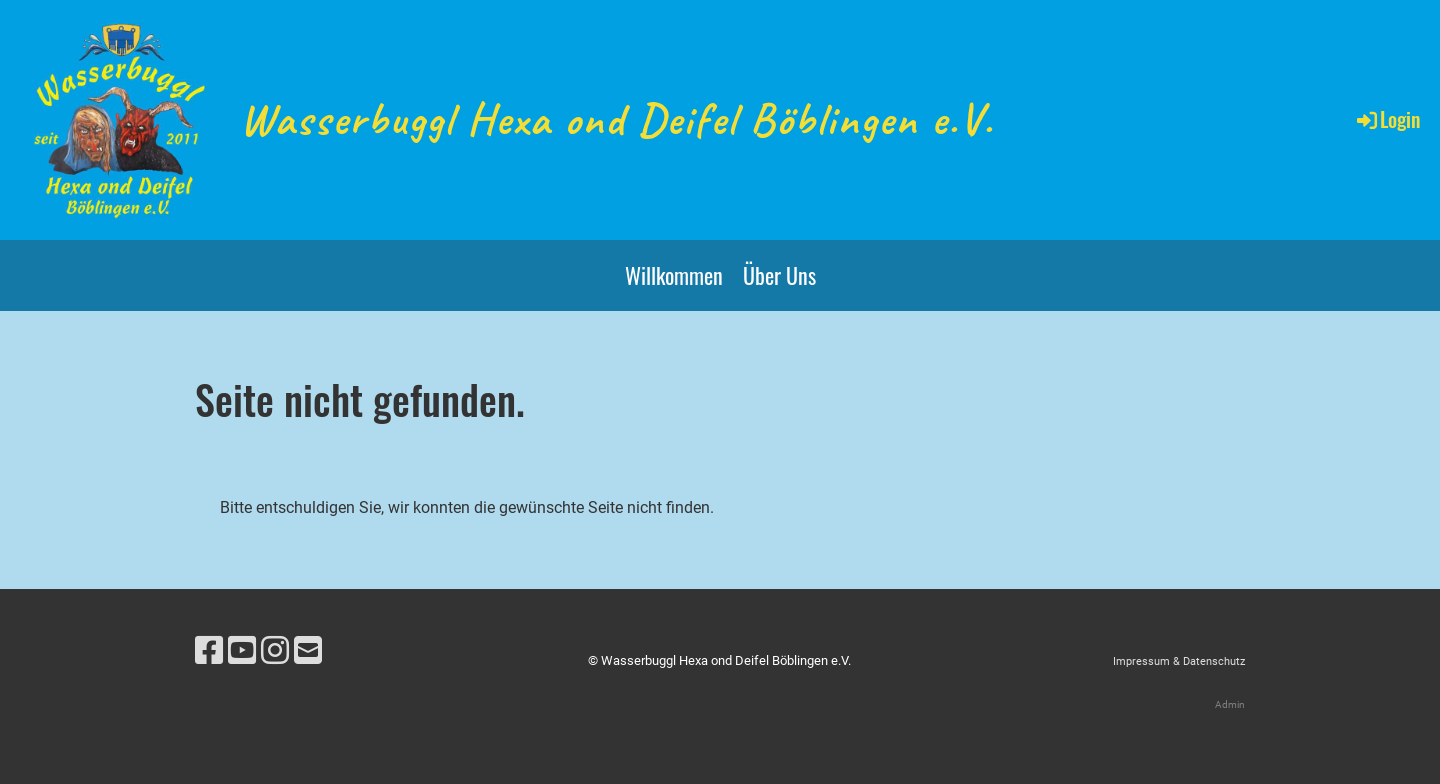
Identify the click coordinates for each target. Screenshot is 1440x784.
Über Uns (779, 275)
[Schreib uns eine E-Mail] (308, 651)
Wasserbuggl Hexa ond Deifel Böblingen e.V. (617, 119)
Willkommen (674, 275)
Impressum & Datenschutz (1179, 661)
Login (1387, 119)
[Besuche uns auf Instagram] (275, 651)
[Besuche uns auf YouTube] (242, 651)
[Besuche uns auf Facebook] (209, 651)
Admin (1230, 704)
